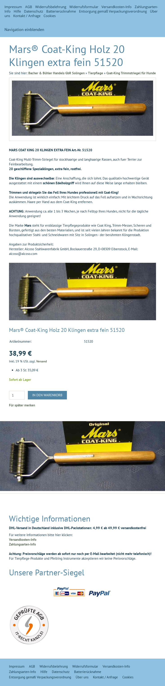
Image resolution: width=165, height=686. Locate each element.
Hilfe (17, 11)
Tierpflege (95, 73)
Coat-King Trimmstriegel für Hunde (131, 73)
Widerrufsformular (83, 6)
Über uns (82, 677)
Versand (41, 361)
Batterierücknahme (61, 11)
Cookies (50, 15)
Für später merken (22, 405)
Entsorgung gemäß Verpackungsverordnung (113, 11)
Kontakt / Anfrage (26, 15)
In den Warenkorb (47, 395)
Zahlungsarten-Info (22, 544)
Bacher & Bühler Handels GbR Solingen (56, 73)
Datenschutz (33, 11)
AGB (28, 6)
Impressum (13, 6)
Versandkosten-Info (116, 6)
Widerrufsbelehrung (50, 6)
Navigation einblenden (24, 29)
